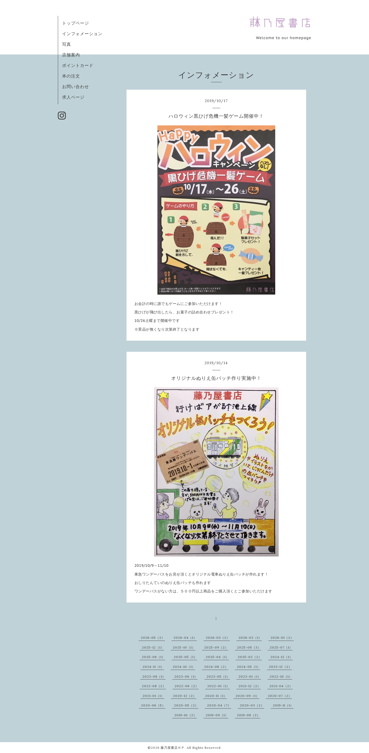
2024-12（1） (281, 657)
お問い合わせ (75, 86)
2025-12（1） (153, 647)
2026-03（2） (218, 638)
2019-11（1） (283, 705)
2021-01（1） (153, 696)
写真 (66, 44)
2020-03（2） (252, 705)
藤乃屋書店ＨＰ (173, 748)
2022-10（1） (281, 676)
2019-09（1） (217, 715)
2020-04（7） (219, 705)
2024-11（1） (153, 667)
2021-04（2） (281, 686)
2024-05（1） (248, 667)
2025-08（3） (249, 647)
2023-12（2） (280, 667)
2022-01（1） (218, 686)
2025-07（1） (281, 647)
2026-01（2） (282, 638)
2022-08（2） (154, 686)
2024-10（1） (184, 667)
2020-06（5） (153, 705)
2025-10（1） (184, 647)
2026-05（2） (153, 638)
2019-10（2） (185, 715)
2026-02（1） (250, 638)
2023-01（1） (250, 676)
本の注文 (71, 76)
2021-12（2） (250, 686)
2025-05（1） (185, 657)
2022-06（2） (187, 686)
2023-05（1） (218, 676)
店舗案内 (71, 54)
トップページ (75, 23)
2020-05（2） (186, 705)
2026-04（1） (185, 638)
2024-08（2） (216, 667)
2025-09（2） (216, 647)
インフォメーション (82, 33)
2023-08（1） (154, 676)
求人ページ (73, 97)
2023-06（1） (186, 676)
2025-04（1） (217, 657)
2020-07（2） (280, 696)
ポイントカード (78, 65)
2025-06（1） (153, 657)
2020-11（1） (216, 696)
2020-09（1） (247, 696)
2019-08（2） (248, 715)
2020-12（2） (184, 696)
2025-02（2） (250, 657)
